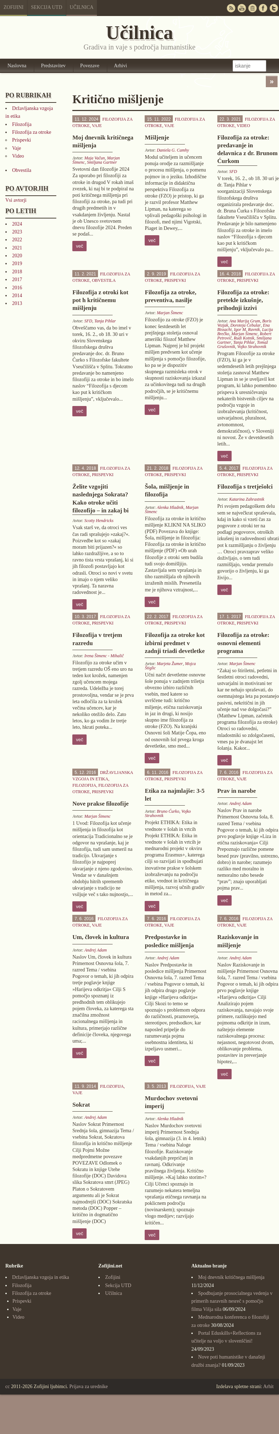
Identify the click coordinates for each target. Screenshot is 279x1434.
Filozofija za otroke (31, 132)
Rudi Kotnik (244, 338)
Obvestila (21, 170)
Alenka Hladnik (170, 507)
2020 (17, 255)
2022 (17, 239)
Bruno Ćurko (168, 811)
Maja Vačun (94, 157)
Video (18, 156)
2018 (17, 271)
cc (7, 1386)
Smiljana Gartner (102, 162)
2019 (17, 263)
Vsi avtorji (16, 200)
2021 (17, 248)
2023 (17, 231)
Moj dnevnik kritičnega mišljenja (231, 1277)
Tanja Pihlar (105, 320)
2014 (17, 295)
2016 (17, 287)
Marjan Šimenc (170, 312)
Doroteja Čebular (245, 325)
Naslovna (16, 65)
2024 (17, 224)
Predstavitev (53, 65)
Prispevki (21, 140)
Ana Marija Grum (244, 320)
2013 (17, 303)
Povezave (89, 65)
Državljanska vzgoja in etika (40, 1277)
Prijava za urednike (88, 1386)
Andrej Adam (240, 803)
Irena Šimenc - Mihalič (104, 655)
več (79, 246)
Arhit (268, 1386)
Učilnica (82, 7)
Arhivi (120, 65)
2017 (17, 279)
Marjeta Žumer (170, 663)
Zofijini (14, 7)
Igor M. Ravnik (247, 329)
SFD (233, 171)
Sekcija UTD (46, 7)
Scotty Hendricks (99, 520)
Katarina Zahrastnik (246, 499)
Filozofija (21, 124)
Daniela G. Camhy (173, 150)
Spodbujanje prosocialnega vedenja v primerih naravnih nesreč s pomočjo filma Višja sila (232, 1301)
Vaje (16, 148)
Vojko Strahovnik (252, 346)
